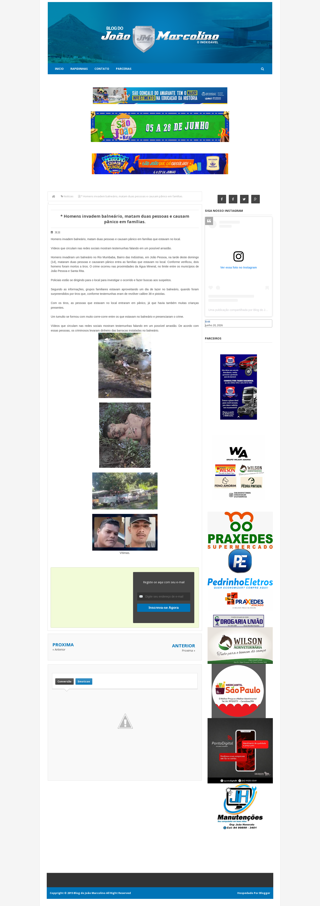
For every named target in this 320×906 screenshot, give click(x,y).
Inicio (59, 69)
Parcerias (123, 69)
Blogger (264, 893)
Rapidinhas (79, 69)
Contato (101, 69)
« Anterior (58, 649)
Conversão (64, 681)
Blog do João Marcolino (90, 893)
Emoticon (84, 681)
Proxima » (188, 650)
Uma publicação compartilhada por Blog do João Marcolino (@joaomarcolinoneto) (260, 310)
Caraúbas (211, 329)
